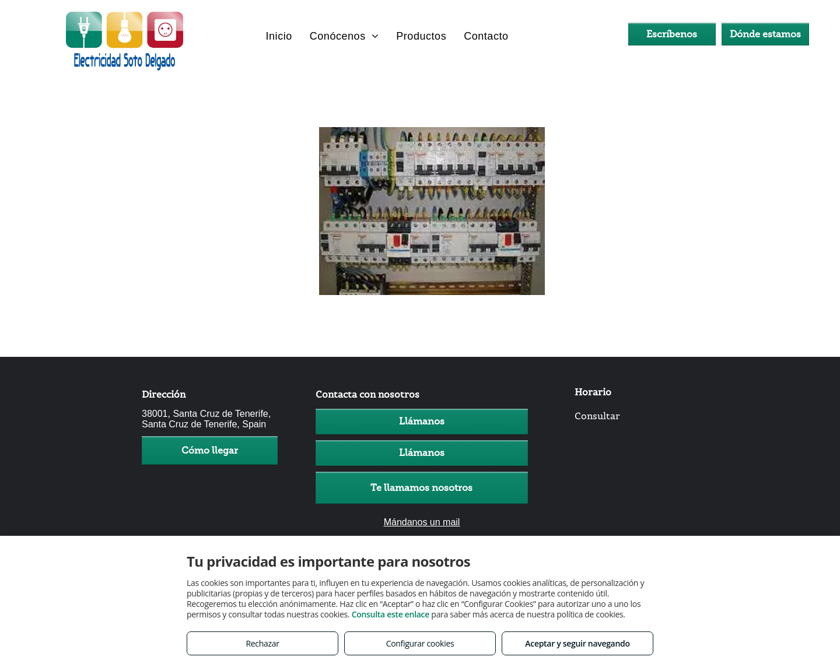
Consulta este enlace (390, 614)
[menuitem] (279, 36)
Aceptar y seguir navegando (577, 643)
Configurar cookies (420, 643)
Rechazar (262, 643)
